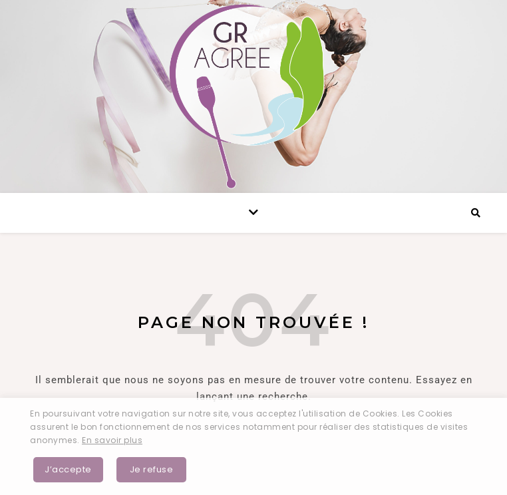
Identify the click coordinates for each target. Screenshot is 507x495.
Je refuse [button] (152, 469)
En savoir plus (112, 440)
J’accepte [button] (68, 469)
